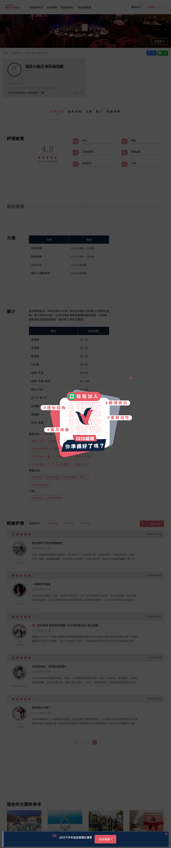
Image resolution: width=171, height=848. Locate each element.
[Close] (130, 376)
